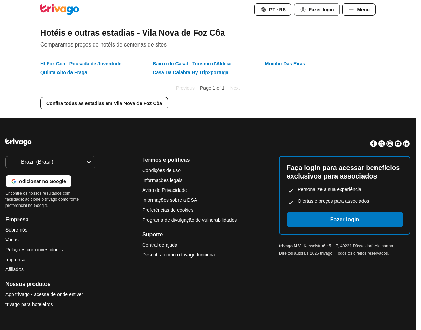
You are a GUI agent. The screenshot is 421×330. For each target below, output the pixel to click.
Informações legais (162, 180)
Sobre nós (16, 230)
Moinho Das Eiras (285, 63)
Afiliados (14, 269)
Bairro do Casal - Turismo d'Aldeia (192, 63)
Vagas (12, 239)
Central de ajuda (159, 245)
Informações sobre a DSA (169, 200)
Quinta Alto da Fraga (63, 72)
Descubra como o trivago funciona (178, 255)
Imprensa (15, 259)
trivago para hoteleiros (29, 304)
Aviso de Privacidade (164, 190)
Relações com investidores (34, 249)
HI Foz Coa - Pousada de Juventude (80, 63)
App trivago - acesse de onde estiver (44, 294)
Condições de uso (161, 170)
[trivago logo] (59, 9)
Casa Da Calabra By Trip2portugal (191, 72)
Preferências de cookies (168, 210)
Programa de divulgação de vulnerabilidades (189, 220)
